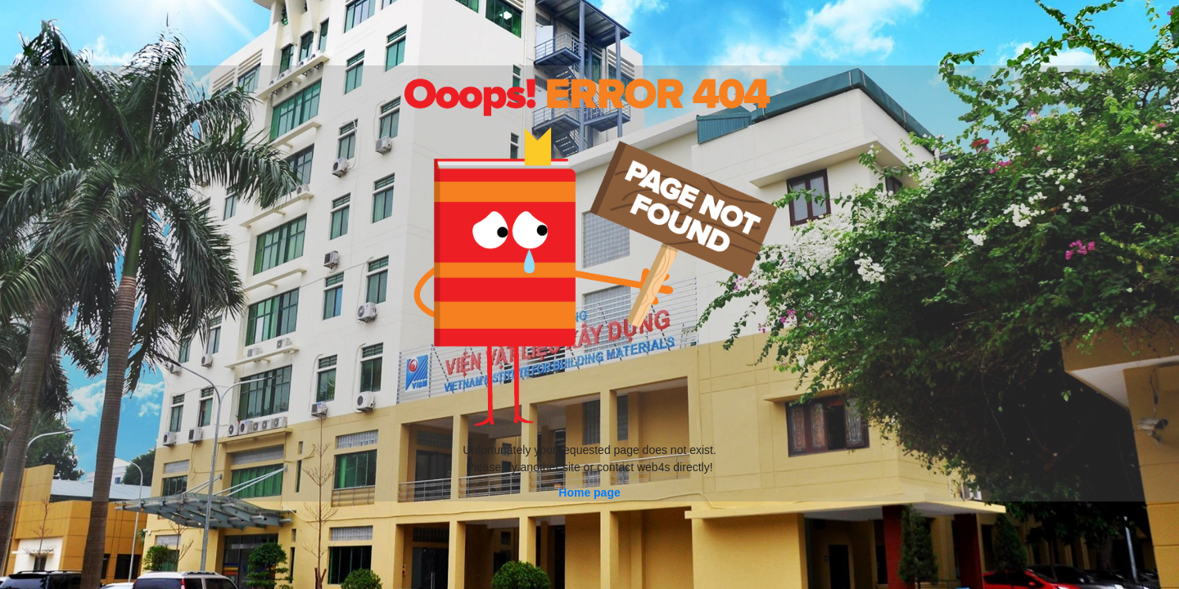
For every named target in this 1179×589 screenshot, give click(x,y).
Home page (589, 492)
